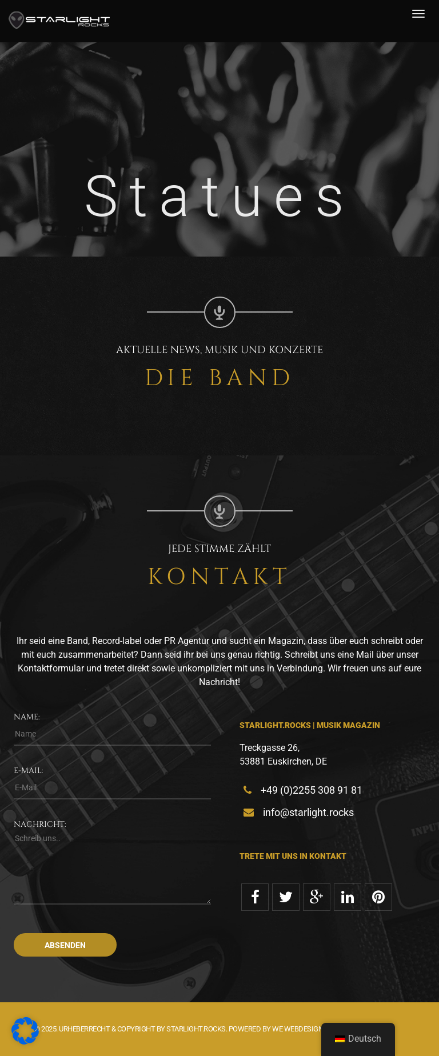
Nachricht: (40, 824)
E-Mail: (28, 770)
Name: (27, 716)
